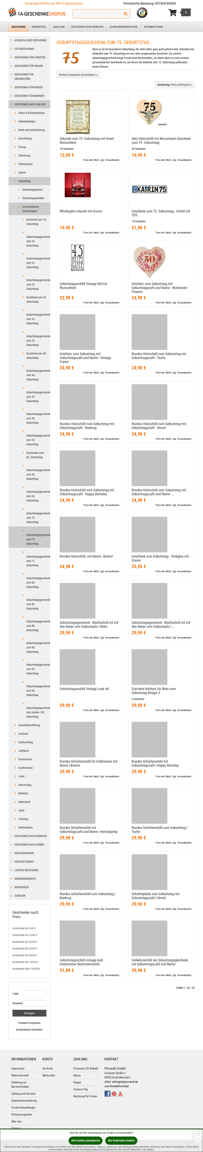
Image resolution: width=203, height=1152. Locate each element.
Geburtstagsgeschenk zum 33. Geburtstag (38, 319)
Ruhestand (24, 802)
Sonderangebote (25, 878)
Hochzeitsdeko (24, 861)
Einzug (22, 147)
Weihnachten (25, 827)
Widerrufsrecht (20, 1075)
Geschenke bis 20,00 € (24, 941)
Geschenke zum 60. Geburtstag (35, 455)
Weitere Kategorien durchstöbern (78, 74)
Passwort (15, 1003)
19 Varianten (139, 221)
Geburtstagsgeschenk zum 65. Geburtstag (38, 474)
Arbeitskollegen (26, 121)
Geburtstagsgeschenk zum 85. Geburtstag (38, 604)
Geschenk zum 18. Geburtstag (36, 222)
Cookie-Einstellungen (23, 1107)
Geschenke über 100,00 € (26, 968)
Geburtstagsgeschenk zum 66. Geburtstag (38, 496)
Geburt (22, 172)
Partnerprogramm (21, 1114)
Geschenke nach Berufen (87, 26)
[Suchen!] (125, 13)
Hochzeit (23, 733)
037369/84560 (165, 3)
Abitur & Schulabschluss (31, 112)
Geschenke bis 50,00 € (24, 955)
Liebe (21, 776)
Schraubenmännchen (124, 26)
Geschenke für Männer (29, 95)
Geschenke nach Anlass (29, 104)
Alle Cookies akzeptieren (85, 1140)
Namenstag (24, 784)
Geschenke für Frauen (28, 65)
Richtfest (23, 793)
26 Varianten (139, 148)
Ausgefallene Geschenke (30, 40)
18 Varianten (67, 148)
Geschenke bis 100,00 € (25, 962)
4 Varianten (138, 699)
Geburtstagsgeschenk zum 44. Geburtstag (38, 375)
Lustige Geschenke (26, 870)
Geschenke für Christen (29, 57)
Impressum (17, 1068)
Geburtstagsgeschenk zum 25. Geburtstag (38, 284)
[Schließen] (199, 1133)
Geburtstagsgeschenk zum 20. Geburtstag (38, 241)
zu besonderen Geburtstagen (30, 209)
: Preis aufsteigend (174, 84)
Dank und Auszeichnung (31, 130)
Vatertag (23, 819)
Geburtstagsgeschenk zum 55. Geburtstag (38, 440)
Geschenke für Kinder (28, 87)
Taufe (21, 810)
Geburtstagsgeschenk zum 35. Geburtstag (38, 341)
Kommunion (25, 759)
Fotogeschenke (24, 48)
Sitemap (16, 1128)
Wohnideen (21, 887)
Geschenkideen (24, 853)
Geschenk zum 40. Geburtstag (36, 355)
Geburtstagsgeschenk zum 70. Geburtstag (38, 518)
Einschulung (25, 138)
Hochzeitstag (25, 742)
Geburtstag (39, 26)
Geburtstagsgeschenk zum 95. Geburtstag (38, 669)
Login (15, 993)
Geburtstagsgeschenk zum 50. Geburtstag (38, 418)
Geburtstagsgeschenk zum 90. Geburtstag (38, 647)
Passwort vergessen (29, 1022)
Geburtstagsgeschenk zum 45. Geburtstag (38, 397)
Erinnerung (24, 155)
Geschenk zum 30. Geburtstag (36, 299)
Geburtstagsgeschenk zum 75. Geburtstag (38, 539)
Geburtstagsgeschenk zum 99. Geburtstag (38, 691)
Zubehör (19, 895)
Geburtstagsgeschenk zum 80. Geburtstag (38, 582)
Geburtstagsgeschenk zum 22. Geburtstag (38, 263)
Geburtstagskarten (32, 189)
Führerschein (25, 164)
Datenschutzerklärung (24, 1100)
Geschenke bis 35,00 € (24, 948)
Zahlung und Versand (23, 1093)
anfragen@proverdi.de (125, 1082)
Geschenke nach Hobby (29, 844)
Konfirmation (25, 767)
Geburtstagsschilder (33, 198)
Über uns (16, 1121)
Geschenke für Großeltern (23, 76)
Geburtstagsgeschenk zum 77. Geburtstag (38, 561)
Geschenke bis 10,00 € (24, 935)
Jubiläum (59, 26)
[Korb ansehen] (180, 12)
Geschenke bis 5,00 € (24, 928)
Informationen (153, 26)
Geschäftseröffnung (29, 725)
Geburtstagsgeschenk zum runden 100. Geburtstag (38, 712)
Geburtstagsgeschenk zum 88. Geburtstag (38, 626)
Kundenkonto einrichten (29, 1029)
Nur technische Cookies (121, 1140)
